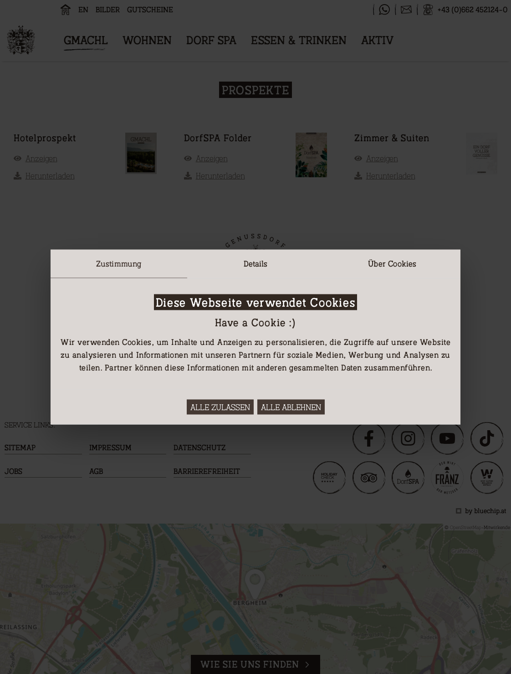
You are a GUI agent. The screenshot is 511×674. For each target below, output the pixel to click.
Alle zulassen (220, 407)
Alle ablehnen (291, 407)
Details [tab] (256, 263)
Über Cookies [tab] (392, 263)
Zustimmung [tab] (119, 263)
